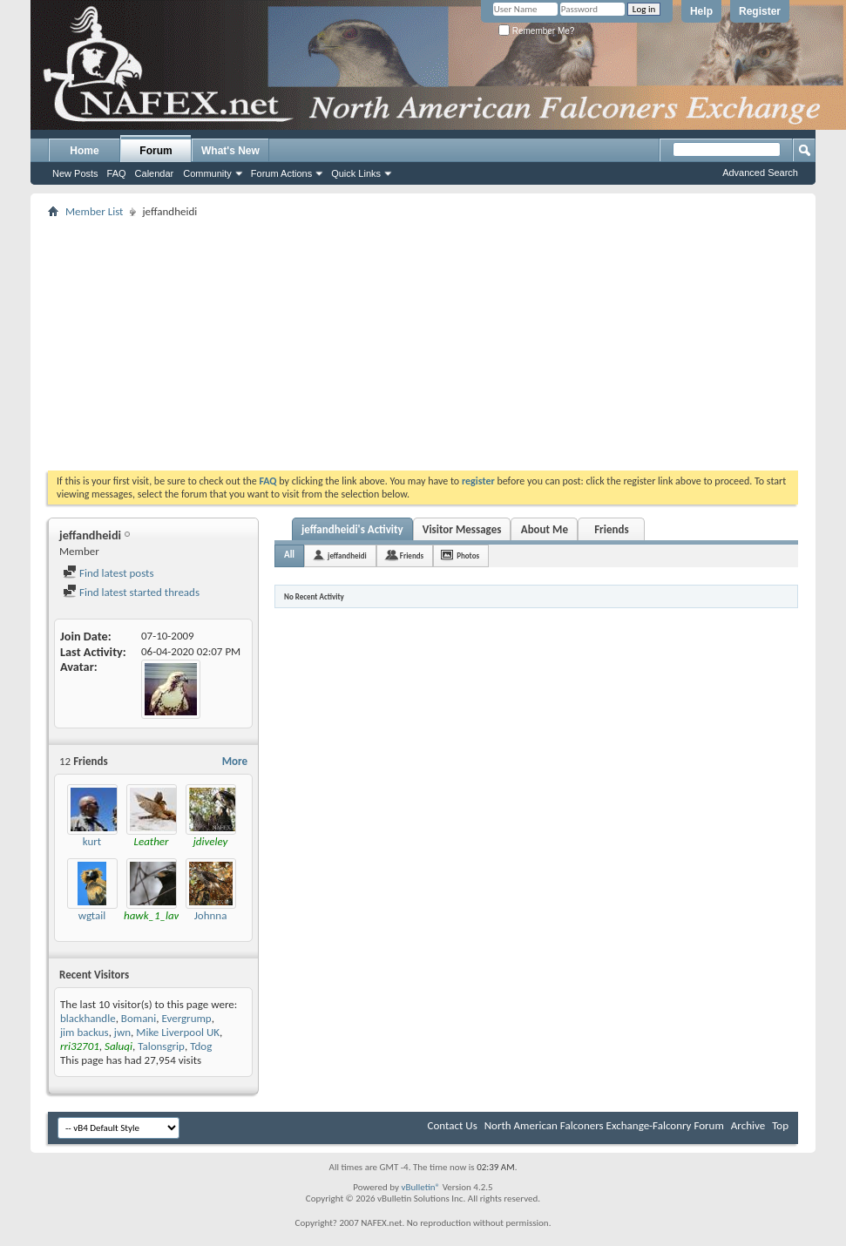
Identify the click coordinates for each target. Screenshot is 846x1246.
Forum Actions (281, 173)
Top (780, 1125)
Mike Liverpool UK (178, 1032)
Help (701, 11)
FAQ (116, 173)
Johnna (210, 915)
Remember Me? (536, 31)
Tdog (201, 1046)
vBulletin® (420, 1187)
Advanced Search (760, 172)
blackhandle (88, 1018)
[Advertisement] (375, 344)
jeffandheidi (347, 555)
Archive (748, 1125)
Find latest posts (108, 572)
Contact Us (452, 1125)
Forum (155, 151)
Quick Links (356, 173)
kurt (92, 841)
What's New (230, 151)
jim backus (84, 1032)
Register (760, 11)
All (289, 554)
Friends (611, 529)
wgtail (92, 915)
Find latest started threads (131, 592)
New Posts (75, 173)
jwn (122, 1032)
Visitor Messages (462, 529)
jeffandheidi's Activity (352, 529)
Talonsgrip (161, 1046)
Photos (468, 555)
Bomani (138, 1018)
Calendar (154, 173)
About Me (544, 529)
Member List (94, 211)
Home (84, 151)
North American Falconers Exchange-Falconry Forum (604, 1125)
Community (207, 173)
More (234, 761)
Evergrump (186, 1018)
